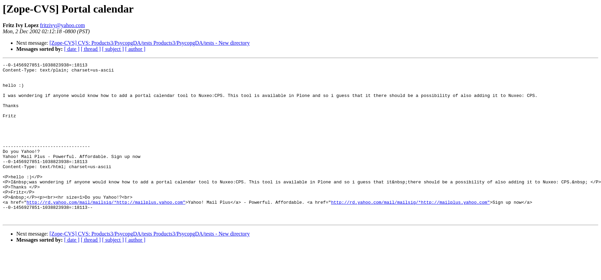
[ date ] (71, 49)
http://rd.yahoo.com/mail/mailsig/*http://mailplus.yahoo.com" (105, 230)
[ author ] (135, 49)
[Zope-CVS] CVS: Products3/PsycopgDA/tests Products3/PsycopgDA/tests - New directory (150, 43)
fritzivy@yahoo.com (62, 25)
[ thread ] (91, 49)
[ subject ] (113, 49)
